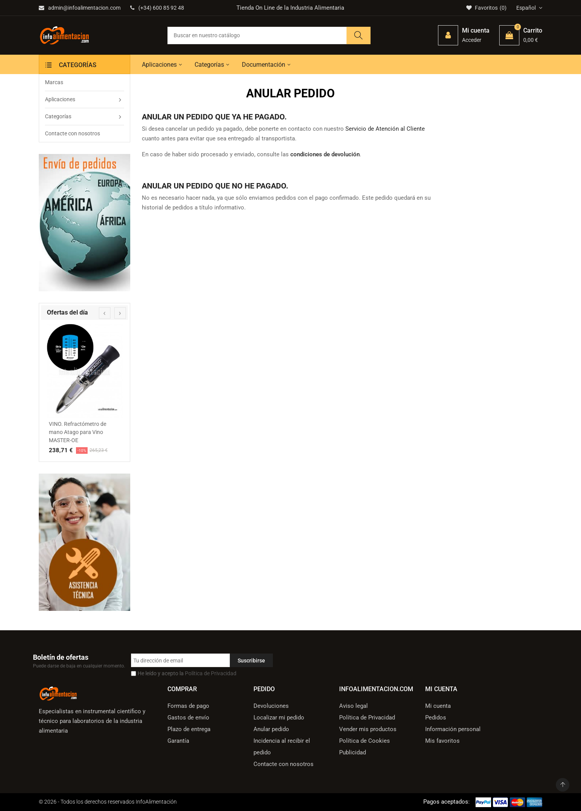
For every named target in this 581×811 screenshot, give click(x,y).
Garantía (178, 740)
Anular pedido (271, 729)
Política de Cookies (364, 740)
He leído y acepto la (187, 673)
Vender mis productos (368, 729)
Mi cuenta (438, 705)
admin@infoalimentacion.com (80, 8)
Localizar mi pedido (278, 717)
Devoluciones (271, 705)
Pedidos (435, 717)
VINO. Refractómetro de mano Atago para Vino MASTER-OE (77, 432)
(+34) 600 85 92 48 (157, 8)
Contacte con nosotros (283, 764)
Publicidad (352, 752)
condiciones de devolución (325, 154)
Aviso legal (353, 705)
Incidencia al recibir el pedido (281, 746)
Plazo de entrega (188, 729)
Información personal (453, 729)
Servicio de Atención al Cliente (385, 128)
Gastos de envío (188, 717)
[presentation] (104, 313)
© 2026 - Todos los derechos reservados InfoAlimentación (108, 802)
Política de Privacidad (210, 673)
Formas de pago (188, 705)
